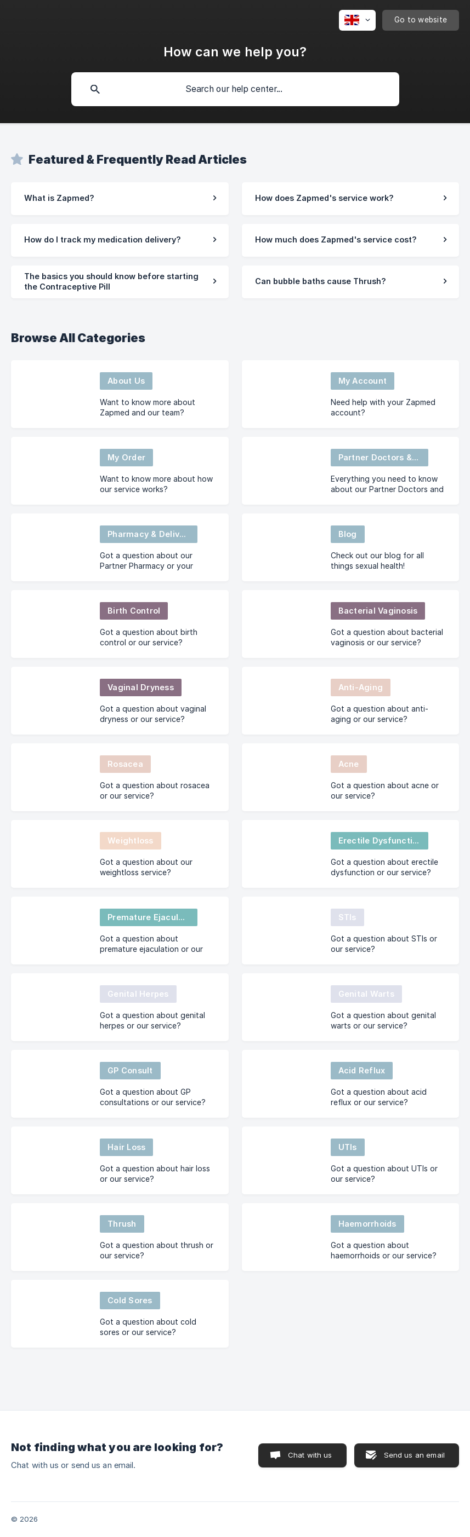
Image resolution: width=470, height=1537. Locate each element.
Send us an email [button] (414, 1455)
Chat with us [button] (310, 1455)
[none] (357, 20)
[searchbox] (235, 89)
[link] (120, 198)
